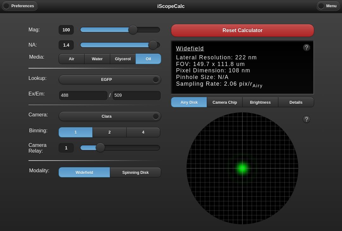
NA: (32, 45)
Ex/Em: (36, 93)
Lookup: (37, 78)
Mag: (34, 29)
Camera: (38, 114)
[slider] (133, 30)
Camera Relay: (37, 148)
